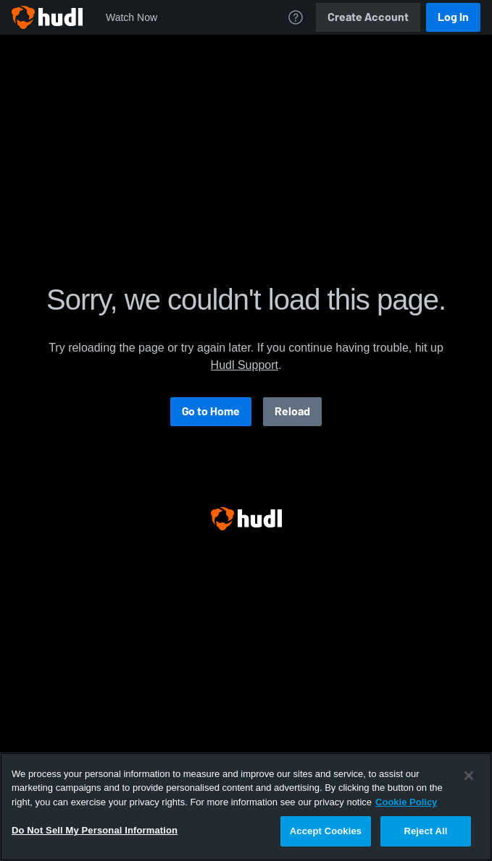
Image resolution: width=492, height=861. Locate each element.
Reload (292, 411)
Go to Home (211, 411)
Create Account (368, 17)
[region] (246, 806)
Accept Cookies (326, 831)
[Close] (469, 776)
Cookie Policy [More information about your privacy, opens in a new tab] (406, 802)
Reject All (425, 831)
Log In (453, 17)
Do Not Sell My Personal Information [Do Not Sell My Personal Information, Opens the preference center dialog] (95, 830)
